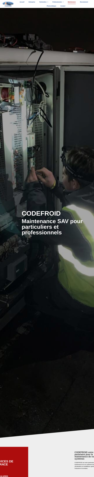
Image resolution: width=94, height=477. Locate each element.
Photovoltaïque (51, 6)
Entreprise (32, 2)
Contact (62, 6)
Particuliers (43, 2)
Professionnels (57, 2)
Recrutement (84, 2)
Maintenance (72, 2)
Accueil (22, 2)
